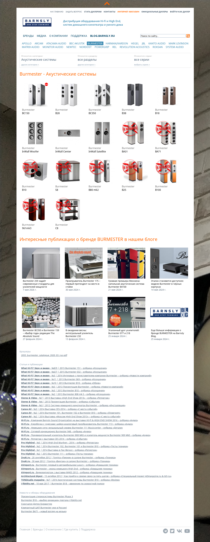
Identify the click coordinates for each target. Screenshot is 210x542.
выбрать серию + (142, 64)
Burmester (95, 43)
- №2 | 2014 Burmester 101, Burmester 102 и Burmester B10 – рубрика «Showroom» (70, 412)
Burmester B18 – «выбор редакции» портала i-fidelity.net (51, 500)
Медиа (41, 36)
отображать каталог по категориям (37, 50)
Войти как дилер (180, 11)
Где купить (71, 529)
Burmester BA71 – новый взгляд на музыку (44, 511)
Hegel (135, 43)
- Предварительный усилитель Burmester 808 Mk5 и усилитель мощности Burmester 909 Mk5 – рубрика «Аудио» (85, 435)
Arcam (39, 43)
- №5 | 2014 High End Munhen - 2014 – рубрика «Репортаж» (60, 442)
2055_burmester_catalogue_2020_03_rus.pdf (44, 355)
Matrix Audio (30, 47)
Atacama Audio (56, 43)
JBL (143, 43)
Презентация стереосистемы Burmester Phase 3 (47, 496)
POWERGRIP (102, 47)
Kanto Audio (157, 43)
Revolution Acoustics (135, 47)
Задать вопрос (74, 11)
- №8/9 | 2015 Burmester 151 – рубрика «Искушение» (64, 368)
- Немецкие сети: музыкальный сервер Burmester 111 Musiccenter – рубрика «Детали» (72, 427)
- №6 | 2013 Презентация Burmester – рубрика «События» (60, 401)
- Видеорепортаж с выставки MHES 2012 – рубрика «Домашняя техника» (67, 472)
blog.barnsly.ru (102, 36)
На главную (56, 11)
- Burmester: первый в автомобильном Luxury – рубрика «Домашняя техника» (69, 464)
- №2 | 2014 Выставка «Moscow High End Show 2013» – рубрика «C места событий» (70, 416)
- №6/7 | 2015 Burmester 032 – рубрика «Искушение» (64, 371)
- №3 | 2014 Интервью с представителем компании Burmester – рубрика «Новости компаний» (86, 375)
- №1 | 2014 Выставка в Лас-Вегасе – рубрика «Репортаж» (59, 450)
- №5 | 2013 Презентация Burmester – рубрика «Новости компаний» (72, 386)
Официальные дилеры (154, 11)
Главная (25, 529)
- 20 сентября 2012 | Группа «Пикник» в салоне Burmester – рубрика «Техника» (68, 457)
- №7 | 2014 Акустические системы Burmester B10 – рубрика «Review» (70, 479)
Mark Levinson (178, 43)
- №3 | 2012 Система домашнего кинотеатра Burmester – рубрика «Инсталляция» (73, 405)
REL (114, 47)
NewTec (71, 47)
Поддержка (79, 36)
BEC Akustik (77, 43)
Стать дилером (93, 11)
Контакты (109, 11)
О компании (58, 36)
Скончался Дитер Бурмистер (36, 503)
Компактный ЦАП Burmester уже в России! (44, 507)
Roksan (158, 47)
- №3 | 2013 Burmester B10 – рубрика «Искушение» (63, 390)
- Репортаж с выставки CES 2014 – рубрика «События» (54, 438)
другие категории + (30, 64)
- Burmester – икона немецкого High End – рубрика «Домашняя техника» (67, 468)
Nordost (85, 47)
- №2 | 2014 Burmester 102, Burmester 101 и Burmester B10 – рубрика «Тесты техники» (74, 446)
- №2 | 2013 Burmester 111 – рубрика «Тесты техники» (57, 453)
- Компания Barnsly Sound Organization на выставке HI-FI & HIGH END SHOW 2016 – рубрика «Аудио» (79, 420)
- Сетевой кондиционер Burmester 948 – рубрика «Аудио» (56, 431)
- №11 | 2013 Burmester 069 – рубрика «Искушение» (63, 379)
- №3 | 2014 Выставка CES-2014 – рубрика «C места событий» (59, 409)
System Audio (175, 47)
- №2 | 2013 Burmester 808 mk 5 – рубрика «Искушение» (65, 394)
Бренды (28, 36)
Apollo (27, 43)
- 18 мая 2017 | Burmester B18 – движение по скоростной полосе (62, 483)
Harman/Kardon (117, 43)
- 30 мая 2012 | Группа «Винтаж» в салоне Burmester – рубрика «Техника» (65, 461)
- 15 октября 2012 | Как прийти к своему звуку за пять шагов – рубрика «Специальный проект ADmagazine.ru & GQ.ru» (96, 476)
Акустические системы (38, 59)
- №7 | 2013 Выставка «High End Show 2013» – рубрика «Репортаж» (65, 397)
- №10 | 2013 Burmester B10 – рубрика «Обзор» (61, 383)
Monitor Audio (53, 47)
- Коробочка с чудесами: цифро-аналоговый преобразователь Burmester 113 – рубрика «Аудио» (77, 423)
